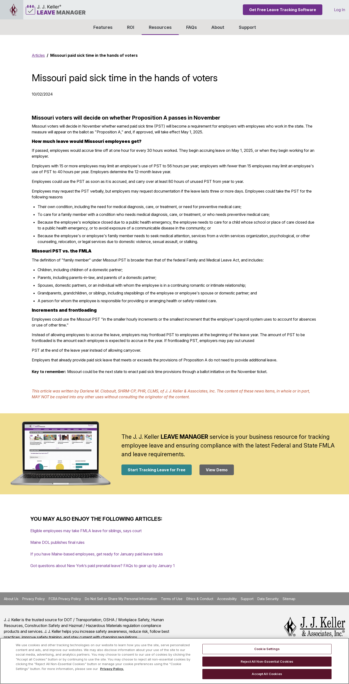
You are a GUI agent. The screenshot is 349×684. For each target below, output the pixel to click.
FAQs (191, 27)
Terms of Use (171, 599)
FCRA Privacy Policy (65, 599)
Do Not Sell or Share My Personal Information (121, 599)
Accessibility (227, 599)
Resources (160, 27)
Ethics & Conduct (199, 599)
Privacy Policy (33, 599)
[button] (217, 27)
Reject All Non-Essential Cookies (267, 661)
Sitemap (289, 599)
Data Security (268, 599)
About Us (11, 599)
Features (102, 27)
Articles (38, 55)
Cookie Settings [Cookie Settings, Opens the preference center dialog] (267, 649)
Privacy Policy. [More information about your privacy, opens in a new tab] (112, 669)
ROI (130, 27)
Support (247, 27)
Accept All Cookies (267, 674)
